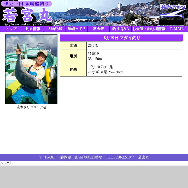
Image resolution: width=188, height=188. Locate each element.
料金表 (98, 29)
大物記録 (55, 29)
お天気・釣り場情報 (148, 29)
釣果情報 (33, 29)
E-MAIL (177, 29)
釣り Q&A (120, 29)
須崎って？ (77, 29)
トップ (10, 29)
